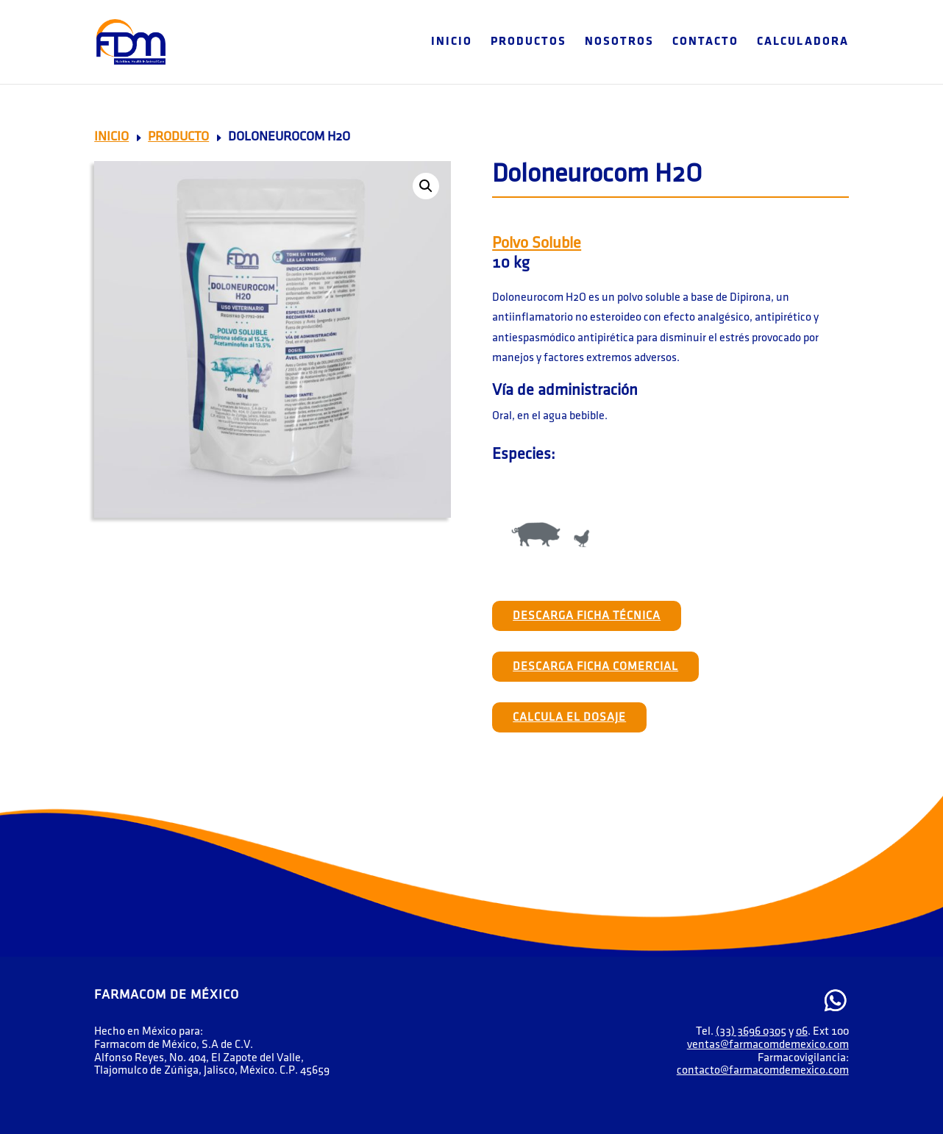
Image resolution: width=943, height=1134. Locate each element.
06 (802, 1031)
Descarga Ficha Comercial (595, 666)
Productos (528, 42)
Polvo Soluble (536, 243)
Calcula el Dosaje (569, 717)
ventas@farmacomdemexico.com (768, 1044)
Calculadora (803, 42)
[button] (426, 186)
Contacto (705, 42)
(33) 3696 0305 (751, 1031)
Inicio (451, 42)
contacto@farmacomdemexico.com (763, 1070)
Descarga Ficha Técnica (587, 615)
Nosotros (619, 42)
